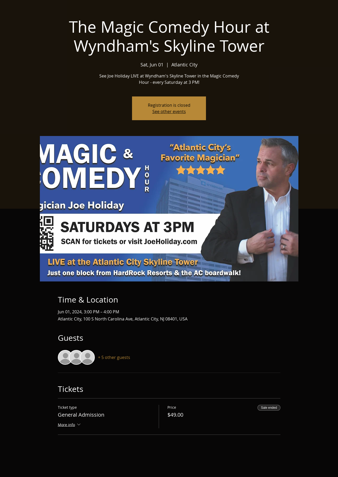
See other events (169, 111)
